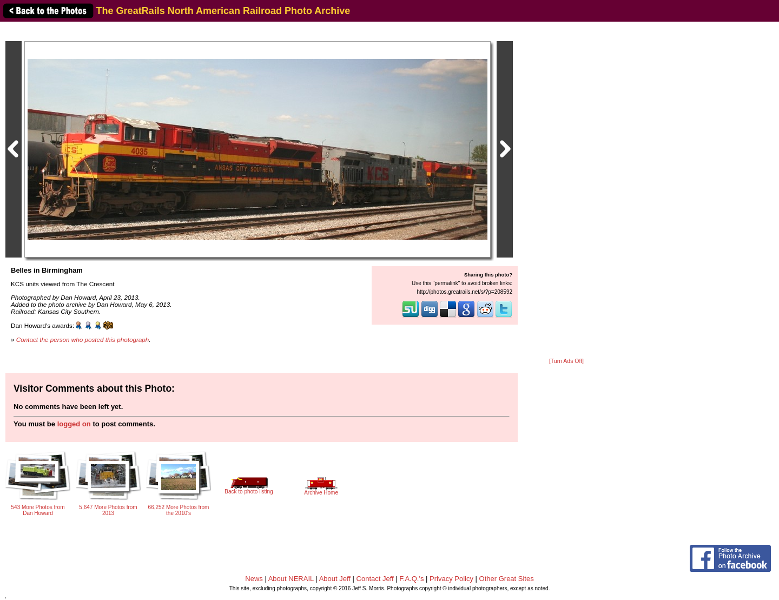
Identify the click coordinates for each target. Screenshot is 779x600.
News (254, 579)
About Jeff (335, 579)
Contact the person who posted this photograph (82, 339)
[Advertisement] (566, 190)
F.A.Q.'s (411, 579)
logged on (74, 424)
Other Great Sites (506, 579)
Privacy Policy (451, 579)
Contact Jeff (375, 579)
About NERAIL (291, 579)
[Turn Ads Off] (566, 361)
